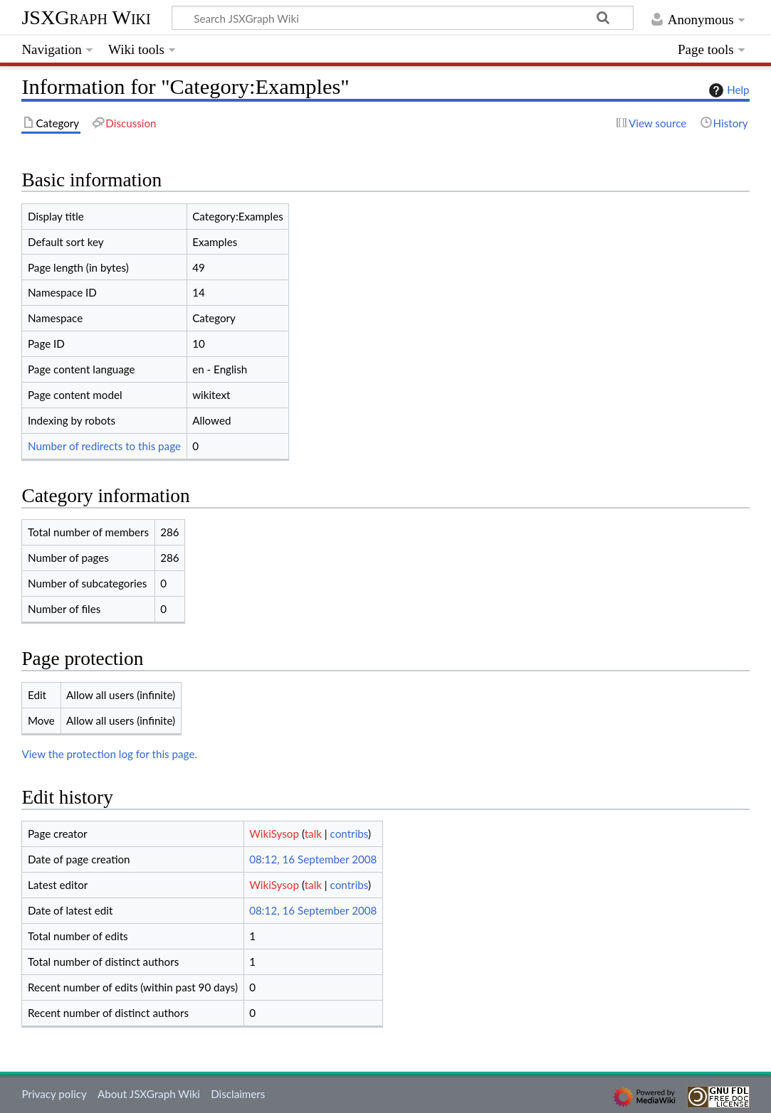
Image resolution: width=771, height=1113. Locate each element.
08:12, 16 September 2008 (313, 859)
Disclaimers (238, 1093)
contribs (349, 833)
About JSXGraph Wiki (149, 1093)
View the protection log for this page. (109, 753)
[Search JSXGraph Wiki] (402, 17)
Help (727, 90)
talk (313, 833)
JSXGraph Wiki (85, 17)
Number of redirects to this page (104, 446)
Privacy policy (53, 1093)
